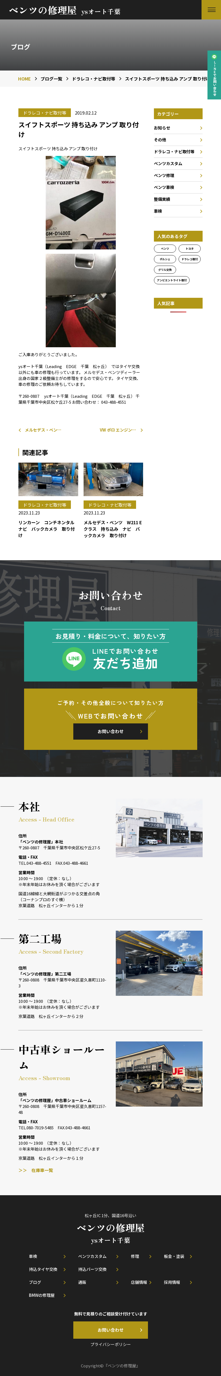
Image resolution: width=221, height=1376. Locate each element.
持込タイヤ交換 (43, 1269)
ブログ (35, 1282)
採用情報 (172, 1282)
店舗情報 (139, 1282)
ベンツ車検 (164, 187)
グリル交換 (165, 270)
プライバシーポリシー (110, 1344)
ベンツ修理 (164, 175)
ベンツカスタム (168, 163)
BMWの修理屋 (42, 1295)
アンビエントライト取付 (172, 280)
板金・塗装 (174, 1256)
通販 (82, 1282)
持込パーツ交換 (92, 1269)
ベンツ (165, 248)
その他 (160, 139)
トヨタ (190, 248)
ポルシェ (165, 259)
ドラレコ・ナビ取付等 (174, 151)
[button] (211, 9)
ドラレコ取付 (190, 259)
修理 (135, 1256)
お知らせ (162, 128)
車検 (158, 211)
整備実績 (162, 199)
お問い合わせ (111, 731)
